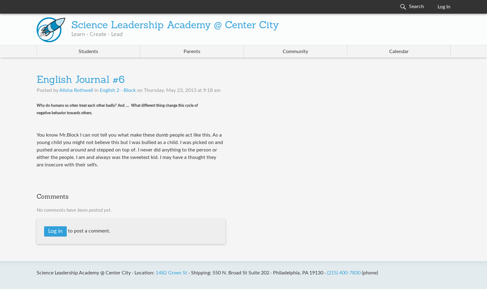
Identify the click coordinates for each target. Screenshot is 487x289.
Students (88, 51)
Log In (444, 6)
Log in (55, 231)
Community (295, 51)
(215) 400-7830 (344, 272)
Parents (192, 51)
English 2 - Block (118, 90)
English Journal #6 (81, 80)
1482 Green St (171, 272)
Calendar (399, 51)
